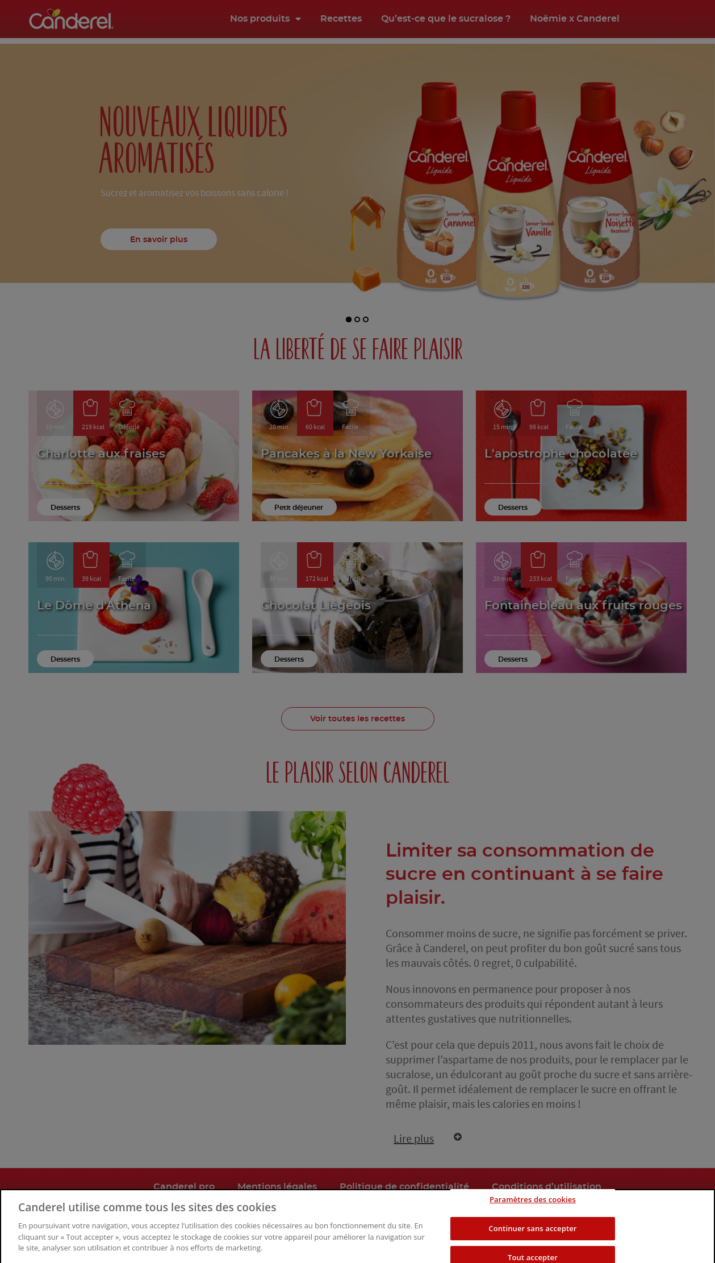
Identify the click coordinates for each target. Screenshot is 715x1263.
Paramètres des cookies (533, 1216)
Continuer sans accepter (532, 1244)
